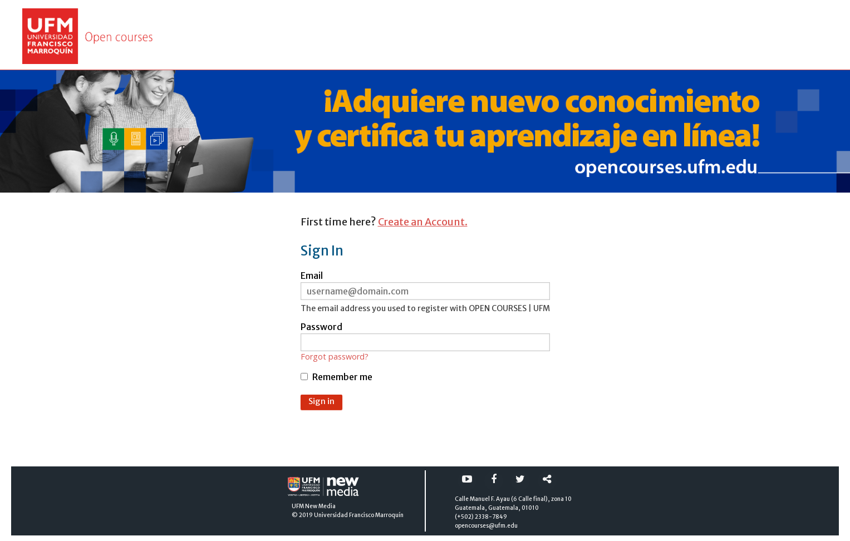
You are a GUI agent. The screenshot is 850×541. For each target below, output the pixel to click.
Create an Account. (423, 221)
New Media (320, 506)
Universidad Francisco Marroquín (359, 515)
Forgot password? (335, 357)
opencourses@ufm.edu (486, 525)
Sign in (321, 401)
